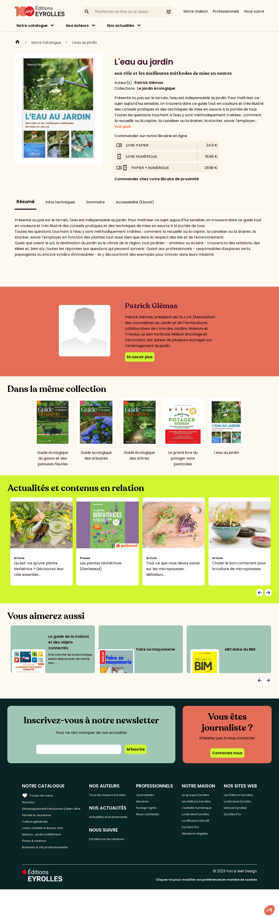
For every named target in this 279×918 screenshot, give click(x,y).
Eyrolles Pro (196, 868)
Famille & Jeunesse (39, 823)
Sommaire (95, 202)
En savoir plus (140, 357)
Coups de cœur (39, 794)
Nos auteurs (77, 25)
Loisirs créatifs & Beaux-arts (47, 838)
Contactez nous (227, 753)
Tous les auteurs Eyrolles (107, 797)
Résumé (25, 202)
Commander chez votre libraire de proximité (156, 179)
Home (17, 42)
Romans (29, 802)
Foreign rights (154, 810)
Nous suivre (254, 11)
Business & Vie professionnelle (49, 861)
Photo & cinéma (36, 853)
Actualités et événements (104, 826)
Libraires (149, 802)
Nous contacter (156, 817)
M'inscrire (136, 749)
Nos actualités (120, 25)
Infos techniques (60, 202)
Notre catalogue (32, 25)
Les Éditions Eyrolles (196, 817)
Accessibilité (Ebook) (135, 202)
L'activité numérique (195, 830)
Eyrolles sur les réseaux (113, 853)
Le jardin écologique (156, 88)
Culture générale (37, 830)
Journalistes (152, 794)
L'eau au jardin (84, 42)
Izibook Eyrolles (239, 828)
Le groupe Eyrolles (195, 804)
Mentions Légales (201, 875)
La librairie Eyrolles (195, 844)
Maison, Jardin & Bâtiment (45, 846)
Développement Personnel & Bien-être (48, 812)
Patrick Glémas (148, 82)
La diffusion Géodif (196, 857)
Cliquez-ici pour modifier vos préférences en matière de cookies (206, 908)
